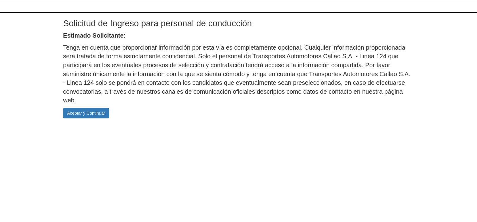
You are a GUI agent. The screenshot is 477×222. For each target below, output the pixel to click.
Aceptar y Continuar (86, 113)
